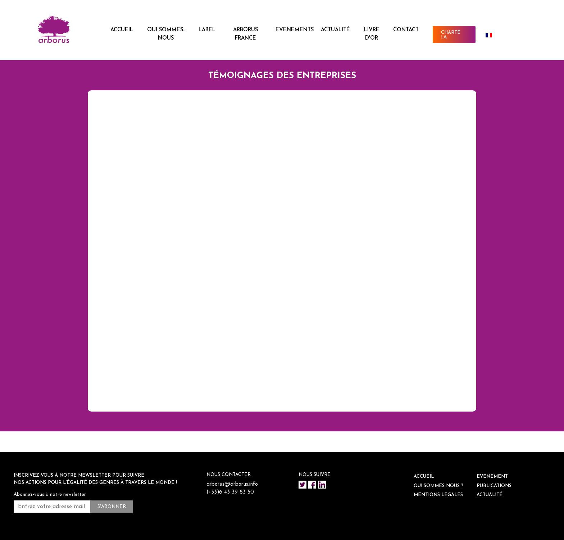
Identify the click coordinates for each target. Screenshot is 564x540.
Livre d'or (371, 34)
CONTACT (406, 30)
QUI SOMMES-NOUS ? (438, 486)
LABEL (207, 30)
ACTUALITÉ (335, 30)
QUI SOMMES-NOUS (166, 34)
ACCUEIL (121, 30)
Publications (494, 486)
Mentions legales (438, 495)
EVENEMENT (492, 476)
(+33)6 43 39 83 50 (230, 492)
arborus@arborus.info (232, 484)
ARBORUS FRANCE (245, 34)
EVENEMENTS (295, 30)
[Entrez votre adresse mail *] (52, 506)
